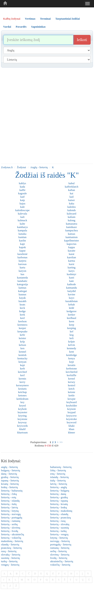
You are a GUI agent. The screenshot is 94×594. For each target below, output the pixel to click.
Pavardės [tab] (21, 26)
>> (61, 442)
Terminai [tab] (45, 18)
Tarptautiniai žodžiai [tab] (67, 18)
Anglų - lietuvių (39, 167)
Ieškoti (82, 40)
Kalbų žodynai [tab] (11, 18)
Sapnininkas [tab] (38, 26)
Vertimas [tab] (30, 18)
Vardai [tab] (7, 26)
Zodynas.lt (7, 167)
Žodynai (21, 167)
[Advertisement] (46, 116)
